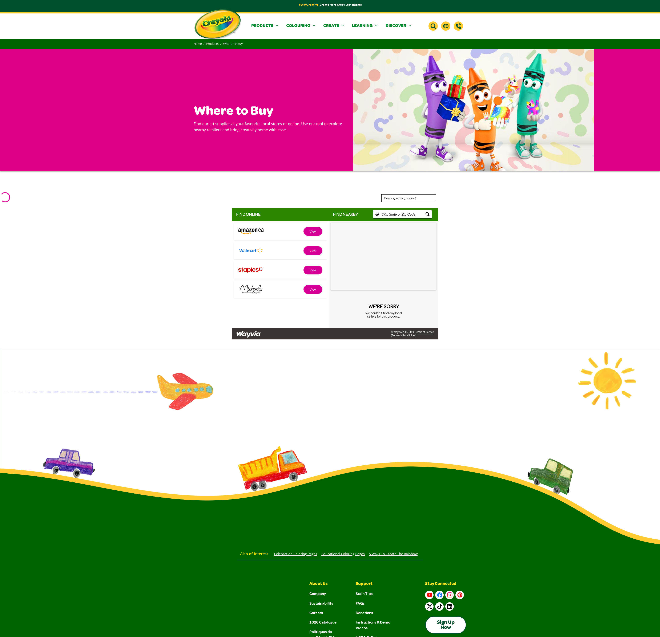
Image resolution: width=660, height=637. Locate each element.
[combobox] (408, 198)
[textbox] (402, 214)
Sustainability (321, 603)
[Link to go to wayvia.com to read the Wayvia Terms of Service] (248, 332)
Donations (364, 612)
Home (198, 44)
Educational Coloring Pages (343, 554)
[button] (265, 26)
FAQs (360, 603)
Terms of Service (424, 332)
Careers (316, 612)
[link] (312, 231)
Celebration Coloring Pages (295, 554)
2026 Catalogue (323, 622)
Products (212, 44)
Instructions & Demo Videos (373, 625)
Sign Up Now (446, 625)
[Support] (458, 26)
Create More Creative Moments (341, 5)
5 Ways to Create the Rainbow (393, 554)
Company (317, 593)
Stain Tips (364, 593)
